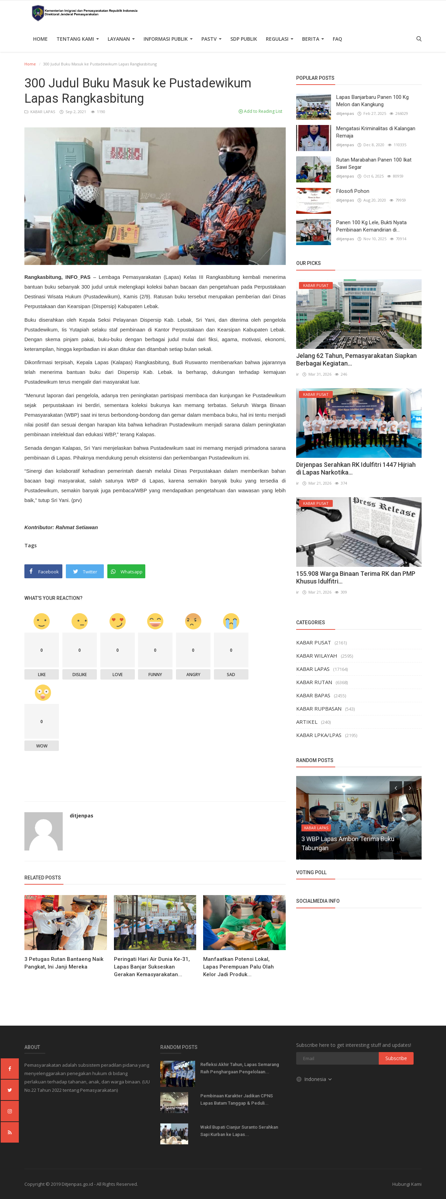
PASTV (211, 39)
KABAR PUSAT (313, 642)
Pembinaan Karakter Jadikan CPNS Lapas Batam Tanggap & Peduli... (236, 1099)
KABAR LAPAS (40, 111)
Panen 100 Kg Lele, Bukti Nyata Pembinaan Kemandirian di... (371, 226)
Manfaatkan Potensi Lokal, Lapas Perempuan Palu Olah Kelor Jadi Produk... (238, 967)
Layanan (121, 39)
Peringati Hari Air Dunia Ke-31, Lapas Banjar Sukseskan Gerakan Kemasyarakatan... (152, 967)
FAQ (337, 39)
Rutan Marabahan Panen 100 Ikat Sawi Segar (374, 163)
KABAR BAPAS (313, 695)
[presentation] (396, 787)
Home (40, 39)
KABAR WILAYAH (316, 655)
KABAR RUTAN (314, 682)
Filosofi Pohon (352, 191)
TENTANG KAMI (77, 39)
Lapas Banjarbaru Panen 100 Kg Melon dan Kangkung (372, 101)
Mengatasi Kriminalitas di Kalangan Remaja (375, 132)
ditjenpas (81, 815)
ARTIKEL (306, 721)
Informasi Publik (168, 39)
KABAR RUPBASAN (318, 708)
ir (297, 374)
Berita (313, 39)
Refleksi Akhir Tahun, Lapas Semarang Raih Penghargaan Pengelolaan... (239, 1068)
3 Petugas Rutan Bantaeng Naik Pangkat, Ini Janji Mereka (63, 963)
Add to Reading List (260, 111)
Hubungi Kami (407, 1184)
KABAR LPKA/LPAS (318, 734)
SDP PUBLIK (243, 39)
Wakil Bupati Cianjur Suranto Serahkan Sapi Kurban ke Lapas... (239, 1130)
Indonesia (314, 1079)
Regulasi (279, 39)
